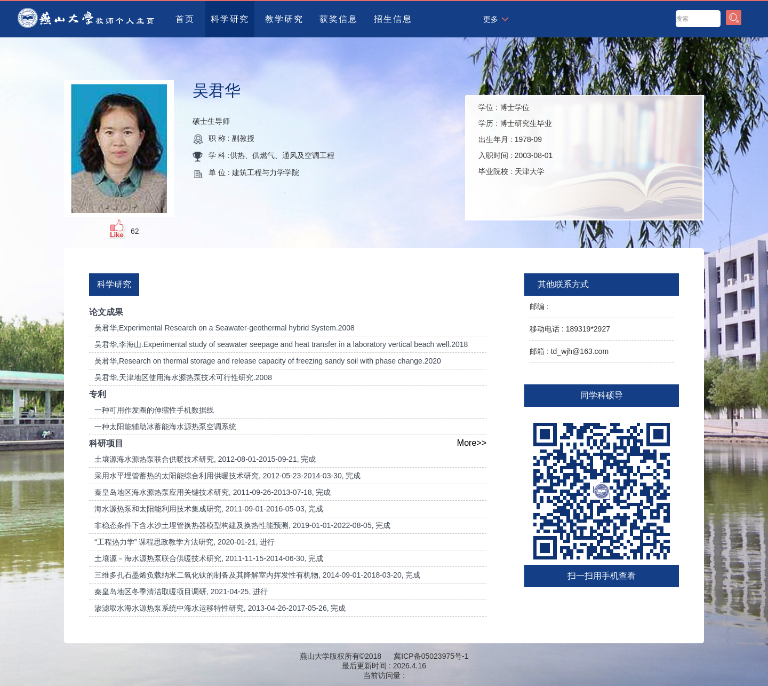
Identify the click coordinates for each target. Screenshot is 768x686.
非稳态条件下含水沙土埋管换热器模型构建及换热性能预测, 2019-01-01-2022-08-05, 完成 (242, 525)
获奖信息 (338, 18)
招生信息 (393, 18)
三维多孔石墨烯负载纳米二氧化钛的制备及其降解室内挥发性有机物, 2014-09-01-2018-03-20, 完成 (257, 575)
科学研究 (230, 18)
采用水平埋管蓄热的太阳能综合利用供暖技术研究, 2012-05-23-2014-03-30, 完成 (227, 475)
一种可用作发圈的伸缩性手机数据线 (154, 410)
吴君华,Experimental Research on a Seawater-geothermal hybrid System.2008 (224, 328)
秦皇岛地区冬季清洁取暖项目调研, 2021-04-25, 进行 (181, 591)
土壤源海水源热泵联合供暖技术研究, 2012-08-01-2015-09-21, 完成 (205, 459)
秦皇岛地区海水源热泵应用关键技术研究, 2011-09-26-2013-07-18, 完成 (212, 492)
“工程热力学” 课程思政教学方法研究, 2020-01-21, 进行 (184, 542)
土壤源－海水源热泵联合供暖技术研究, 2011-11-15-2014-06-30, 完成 (208, 558)
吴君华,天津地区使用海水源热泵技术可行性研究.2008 (183, 377)
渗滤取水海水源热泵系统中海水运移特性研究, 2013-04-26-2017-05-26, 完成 (220, 608)
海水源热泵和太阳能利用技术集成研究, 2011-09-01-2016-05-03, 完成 (208, 508)
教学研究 (284, 18)
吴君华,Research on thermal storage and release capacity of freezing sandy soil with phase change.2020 (267, 361)
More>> (471, 442)
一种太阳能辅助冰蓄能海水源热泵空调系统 (165, 426)
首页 (185, 18)
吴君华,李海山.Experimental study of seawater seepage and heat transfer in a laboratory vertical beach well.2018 (281, 344)
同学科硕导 (601, 395)
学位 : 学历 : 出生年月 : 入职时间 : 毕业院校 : (515, 139)
